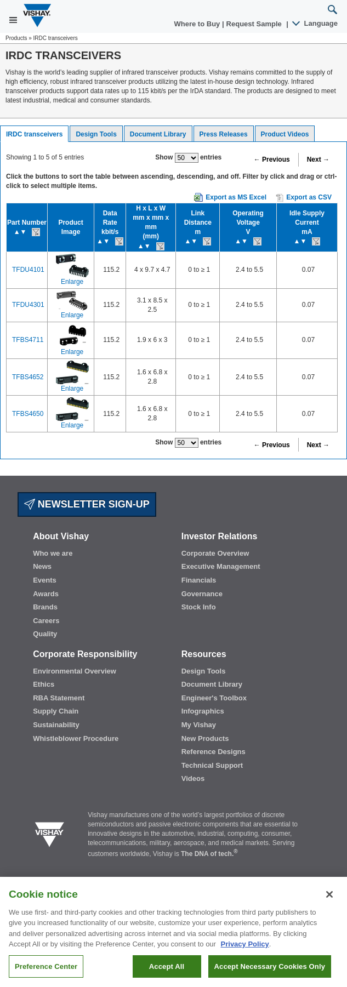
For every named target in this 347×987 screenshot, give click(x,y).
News (42, 566)
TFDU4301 (28, 305)
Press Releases (224, 134)
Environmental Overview (74, 671)
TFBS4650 (27, 414)
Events (44, 580)
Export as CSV (304, 197)
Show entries (188, 158)
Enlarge (72, 282)
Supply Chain (55, 711)
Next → (318, 159)
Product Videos (285, 134)
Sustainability (56, 725)
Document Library (158, 134)
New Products (205, 738)
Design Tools (96, 134)
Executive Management (220, 566)
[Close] (329, 901)
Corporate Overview (215, 553)
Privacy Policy (245, 952)
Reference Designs (213, 752)
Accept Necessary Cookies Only (269, 973)
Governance (202, 594)
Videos (192, 778)
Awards (46, 594)
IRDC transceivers (34, 134)
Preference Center (46, 973)
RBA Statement (58, 698)
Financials (199, 580)
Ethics (43, 684)
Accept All (166, 973)
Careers (46, 621)
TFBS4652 (27, 377)
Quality (45, 634)
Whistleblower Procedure (75, 738)
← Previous (272, 159)
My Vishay (198, 725)
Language (315, 23)
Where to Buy (198, 24)
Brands (45, 607)
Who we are (52, 553)
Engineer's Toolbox (214, 698)
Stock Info (198, 607)
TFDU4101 (28, 269)
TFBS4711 (27, 340)
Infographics (202, 711)
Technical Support (212, 765)
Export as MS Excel (236, 197)
